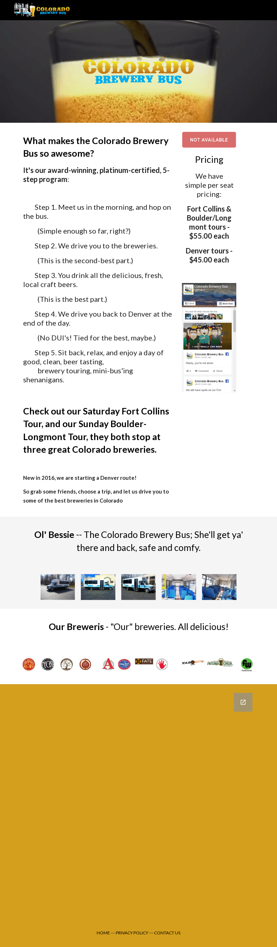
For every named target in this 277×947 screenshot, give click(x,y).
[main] (98, 319)
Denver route (117, 477)
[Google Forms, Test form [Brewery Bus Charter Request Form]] (138, 801)
